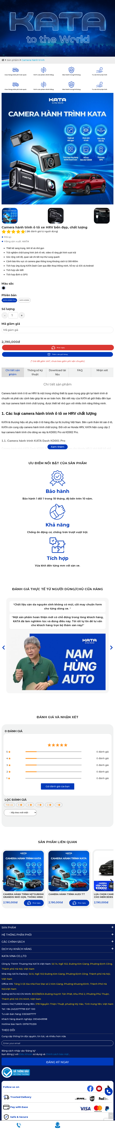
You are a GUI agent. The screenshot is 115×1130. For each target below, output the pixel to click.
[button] (111, 647)
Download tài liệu (57, 372)
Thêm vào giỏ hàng (57, 354)
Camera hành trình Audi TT (66, 894)
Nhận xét (102, 370)
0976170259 (29, 1024)
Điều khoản (26, 1054)
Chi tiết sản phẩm (13, 372)
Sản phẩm (13, 60)
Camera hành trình (33, 60)
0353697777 (29, 1014)
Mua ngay (58, 348)
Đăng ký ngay (57, 1062)
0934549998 (40, 1019)
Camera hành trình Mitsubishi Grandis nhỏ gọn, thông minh (23, 895)
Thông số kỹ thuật (35, 372)
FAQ (80, 370)
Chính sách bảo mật (57, 1054)
